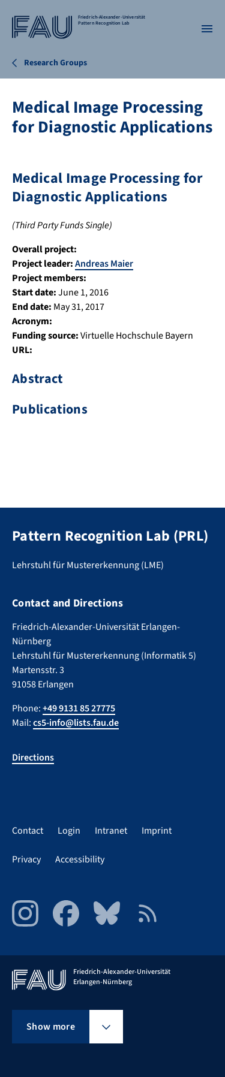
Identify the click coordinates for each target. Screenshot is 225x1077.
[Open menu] (207, 29)
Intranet (111, 830)
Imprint (157, 830)
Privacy (26, 859)
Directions (33, 757)
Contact (27, 830)
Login (69, 830)
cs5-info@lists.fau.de (76, 722)
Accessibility (79, 859)
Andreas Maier (104, 263)
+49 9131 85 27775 (79, 708)
